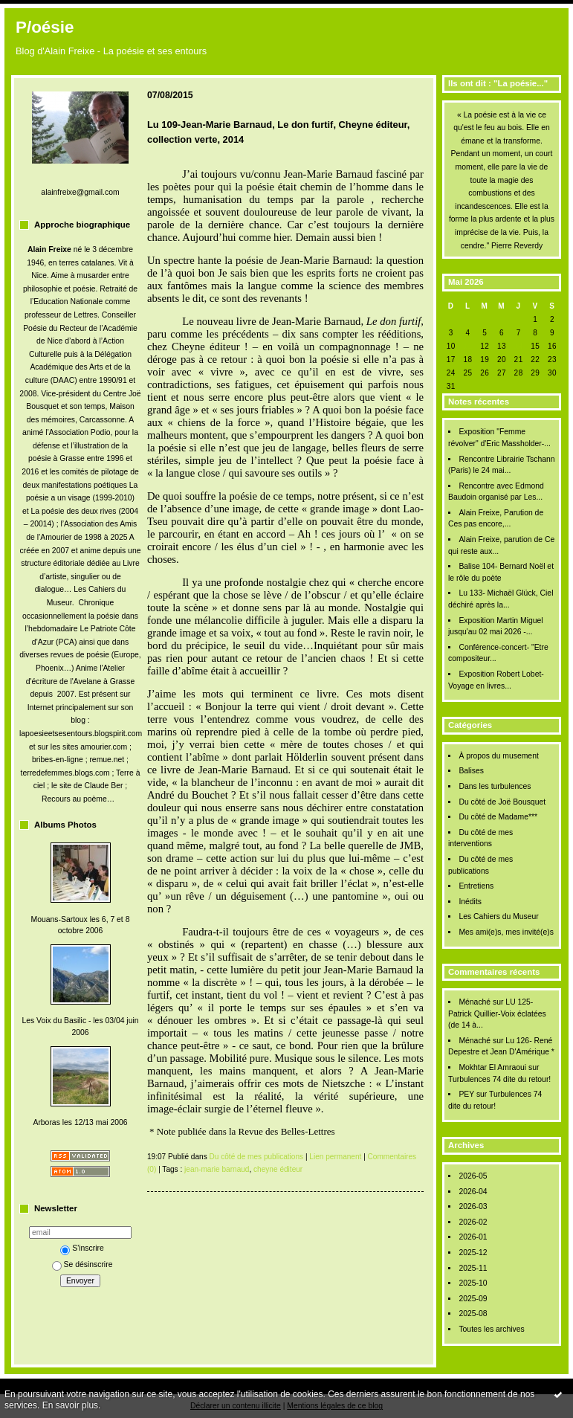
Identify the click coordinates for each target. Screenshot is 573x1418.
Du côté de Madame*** (498, 817)
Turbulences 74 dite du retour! (499, 1079)
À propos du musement (498, 756)
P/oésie (45, 27)
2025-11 (473, 1268)
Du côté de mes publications (257, 1157)
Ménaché (475, 1002)
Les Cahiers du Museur (498, 916)
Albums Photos (65, 824)
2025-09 (473, 1299)
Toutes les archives (491, 1329)
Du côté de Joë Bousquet (502, 802)
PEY (466, 1094)
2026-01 (473, 1237)
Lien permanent (335, 1157)
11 (467, 346)
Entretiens (476, 886)
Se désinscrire (82, 1264)
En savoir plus (70, 1405)
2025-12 (473, 1252)
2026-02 (473, 1222)
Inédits (470, 901)
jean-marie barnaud (216, 1169)
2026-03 (473, 1206)
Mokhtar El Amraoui (492, 1067)
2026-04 (473, 1191)
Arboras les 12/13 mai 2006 (80, 1122)
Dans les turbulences (495, 786)
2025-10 (473, 1283)
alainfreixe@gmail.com (80, 192)
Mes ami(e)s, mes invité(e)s (506, 932)
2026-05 (473, 1176)
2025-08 (473, 1313)
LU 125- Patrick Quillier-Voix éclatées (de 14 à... (497, 1013)
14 (518, 346)
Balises (471, 771)
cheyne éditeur (277, 1169)
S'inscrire (81, 1248)
